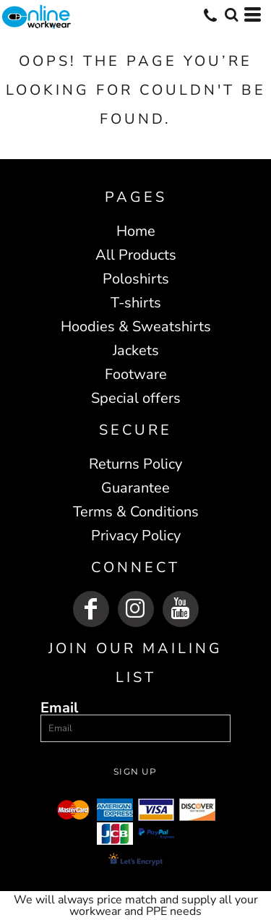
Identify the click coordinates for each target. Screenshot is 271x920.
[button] (231, 14)
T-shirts (136, 302)
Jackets (136, 350)
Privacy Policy (136, 535)
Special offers (136, 398)
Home (135, 231)
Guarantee (135, 488)
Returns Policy (135, 464)
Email (59, 707)
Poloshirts (136, 279)
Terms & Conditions (136, 511)
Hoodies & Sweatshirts (136, 326)
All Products (135, 255)
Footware (136, 374)
